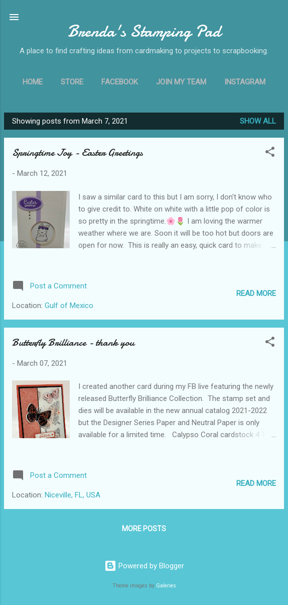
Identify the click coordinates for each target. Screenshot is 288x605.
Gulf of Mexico (69, 305)
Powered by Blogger (144, 565)
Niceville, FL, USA (72, 494)
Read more (256, 293)
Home (33, 81)
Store (72, 81)
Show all (258, 121)
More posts (144, 529)
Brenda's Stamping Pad (144, 31)
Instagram (244, 81)
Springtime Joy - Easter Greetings (77, 152)
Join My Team (181, 81)
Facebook (119, 81)
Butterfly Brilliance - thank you (73, 342)
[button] (270, 153)
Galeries (166, 585)
